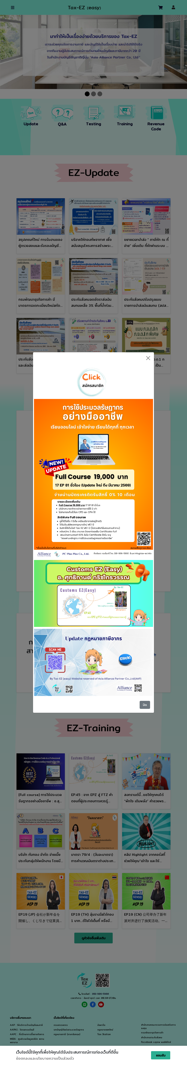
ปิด (145, 704)
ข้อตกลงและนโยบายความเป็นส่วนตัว (45, 1058)
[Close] (148, 358)
